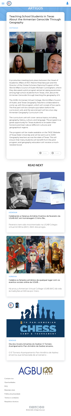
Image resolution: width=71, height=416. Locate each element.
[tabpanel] (35, 54)
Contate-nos (9, 382)
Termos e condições (11, 401)
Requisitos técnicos (11, 405)
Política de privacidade (12, 397)
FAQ (6, 390)
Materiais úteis (9, 394)
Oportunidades (9, 386)
